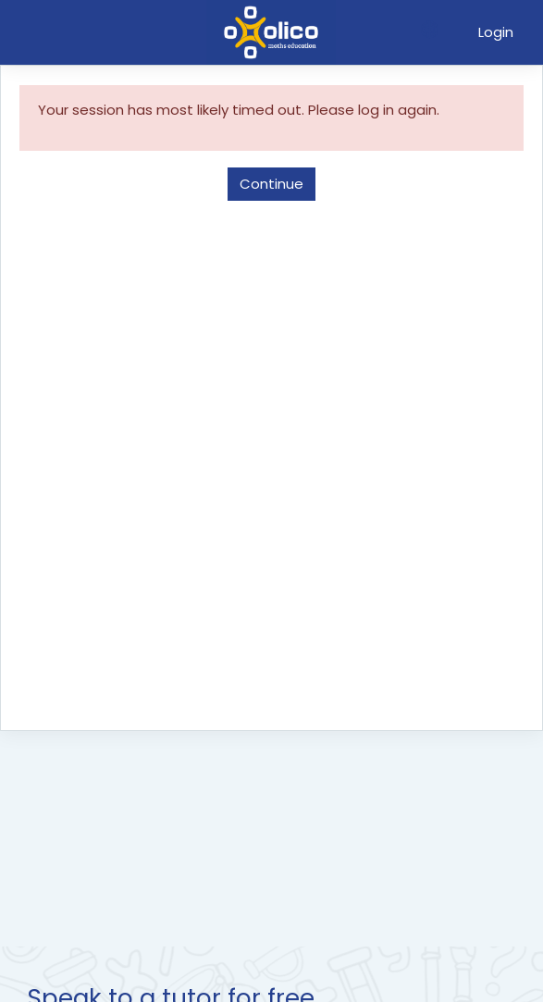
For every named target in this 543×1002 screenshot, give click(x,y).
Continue (271, 183)
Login (495, 32)
